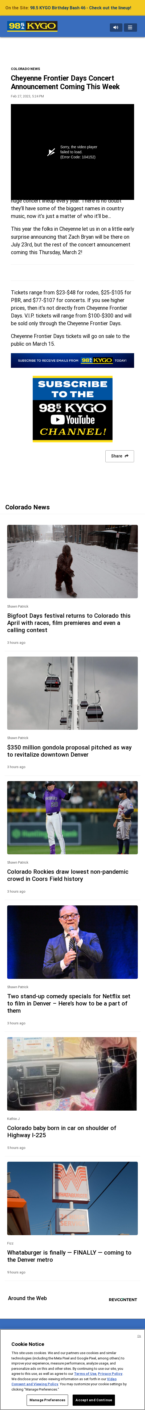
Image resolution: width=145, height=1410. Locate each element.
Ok (139, 1336)
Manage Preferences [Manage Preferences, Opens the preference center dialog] (47, 1400)
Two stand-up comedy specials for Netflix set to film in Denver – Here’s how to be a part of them (68, 1003)
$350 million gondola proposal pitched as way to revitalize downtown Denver (69, 751)
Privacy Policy (110, 1374)
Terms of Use (85, 1374)
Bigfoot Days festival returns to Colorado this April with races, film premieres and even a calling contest (69, 622)
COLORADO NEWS (25, 69)
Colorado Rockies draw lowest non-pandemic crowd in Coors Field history (68, 875)
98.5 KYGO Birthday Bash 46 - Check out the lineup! (80, 7)
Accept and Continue (94, 1400)
